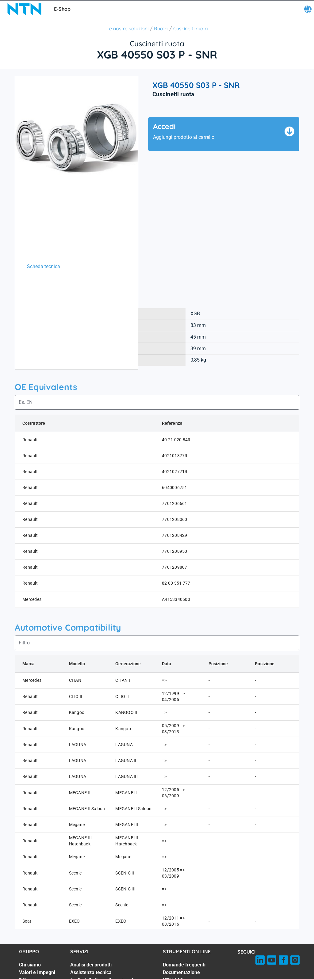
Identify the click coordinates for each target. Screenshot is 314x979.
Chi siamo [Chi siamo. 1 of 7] (30, 965)
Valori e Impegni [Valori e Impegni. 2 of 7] (37, 972)
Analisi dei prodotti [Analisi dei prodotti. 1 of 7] (91, 965)
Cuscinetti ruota (190, 28)
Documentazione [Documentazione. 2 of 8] (181, 972)
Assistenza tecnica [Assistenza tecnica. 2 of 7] (91, 972)
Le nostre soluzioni (127, 28)
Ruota (161, 28)
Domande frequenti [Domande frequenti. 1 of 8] (184, 965)
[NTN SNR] (24, 9)
